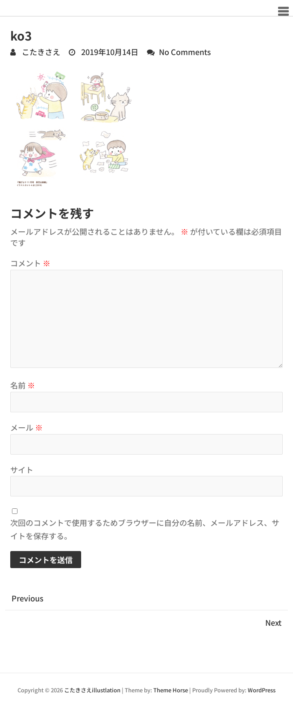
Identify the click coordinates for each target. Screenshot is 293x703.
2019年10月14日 (108, 51)
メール (26, 427)
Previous (28, 598)
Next (273, 622)
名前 (22, 385)
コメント (30, 262)
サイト (21, 469)
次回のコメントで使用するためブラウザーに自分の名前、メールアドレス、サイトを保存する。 (144, 529)
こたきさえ (40, 51)
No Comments (185, 51)
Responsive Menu (283, 11)
